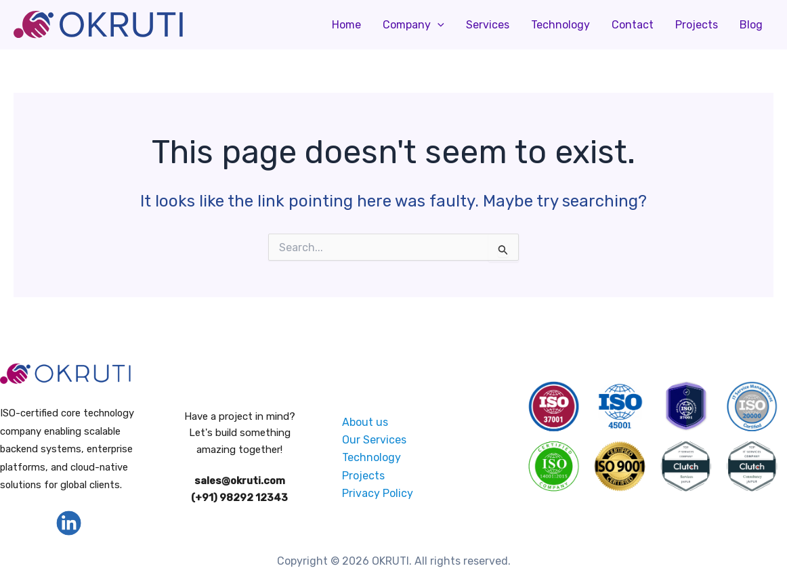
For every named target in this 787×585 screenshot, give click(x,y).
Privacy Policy (377, 493)
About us (365, 422)
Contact (633, 24)
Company (413, 25)
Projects (696, 24)
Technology (560, 24)
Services (487, 24)
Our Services (374, 439)
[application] (437, 25)
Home (346, 24)
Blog (751, 24)
